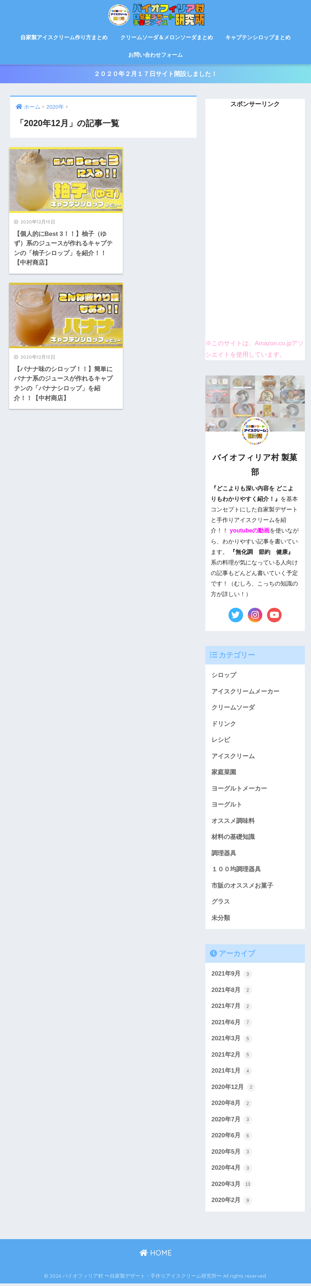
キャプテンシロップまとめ (258, 37)
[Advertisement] (255, 222)
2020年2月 (231, 1202)
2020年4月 (231, 1170)
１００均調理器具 (236, 870)
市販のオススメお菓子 (242, 886)
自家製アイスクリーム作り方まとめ (64, 37)
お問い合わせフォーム (155, 55)
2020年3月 (231, 1186)
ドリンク (223, 724)
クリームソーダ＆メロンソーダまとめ (166, 37)
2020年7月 (231, 1121)
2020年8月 (231, 1105)
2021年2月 (231, 1056)
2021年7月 (231, 1008)
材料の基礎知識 (233, 838)
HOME (156, 1254)
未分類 (220, 919)
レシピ (220, 740)
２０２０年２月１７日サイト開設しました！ (155, 74)
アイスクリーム (233, 756)
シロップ (223, 675)
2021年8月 (231, 991)
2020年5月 (231, 1154)
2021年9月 (231, 975)
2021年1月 (231, 1072)
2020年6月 (231, 1137)
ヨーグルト (226, 805)
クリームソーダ (233, 707)
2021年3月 (231, 1040)
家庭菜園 (223, 772)
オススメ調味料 (233, 821)
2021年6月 (231, 1024)
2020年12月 (233, 1089)
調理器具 (223, 854)
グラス (220, 902)
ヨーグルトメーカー (239, 788)
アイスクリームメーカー (245, 691)
